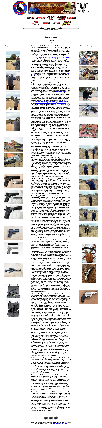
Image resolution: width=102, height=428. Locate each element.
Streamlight (54, 103)
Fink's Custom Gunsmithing (43, 103)
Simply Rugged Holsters (56, 101)
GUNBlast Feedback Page (60, 423)
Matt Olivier (34, 413)
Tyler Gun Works (41, 101)
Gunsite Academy (61, 91)
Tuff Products (62, 103)
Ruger (47, 101)
